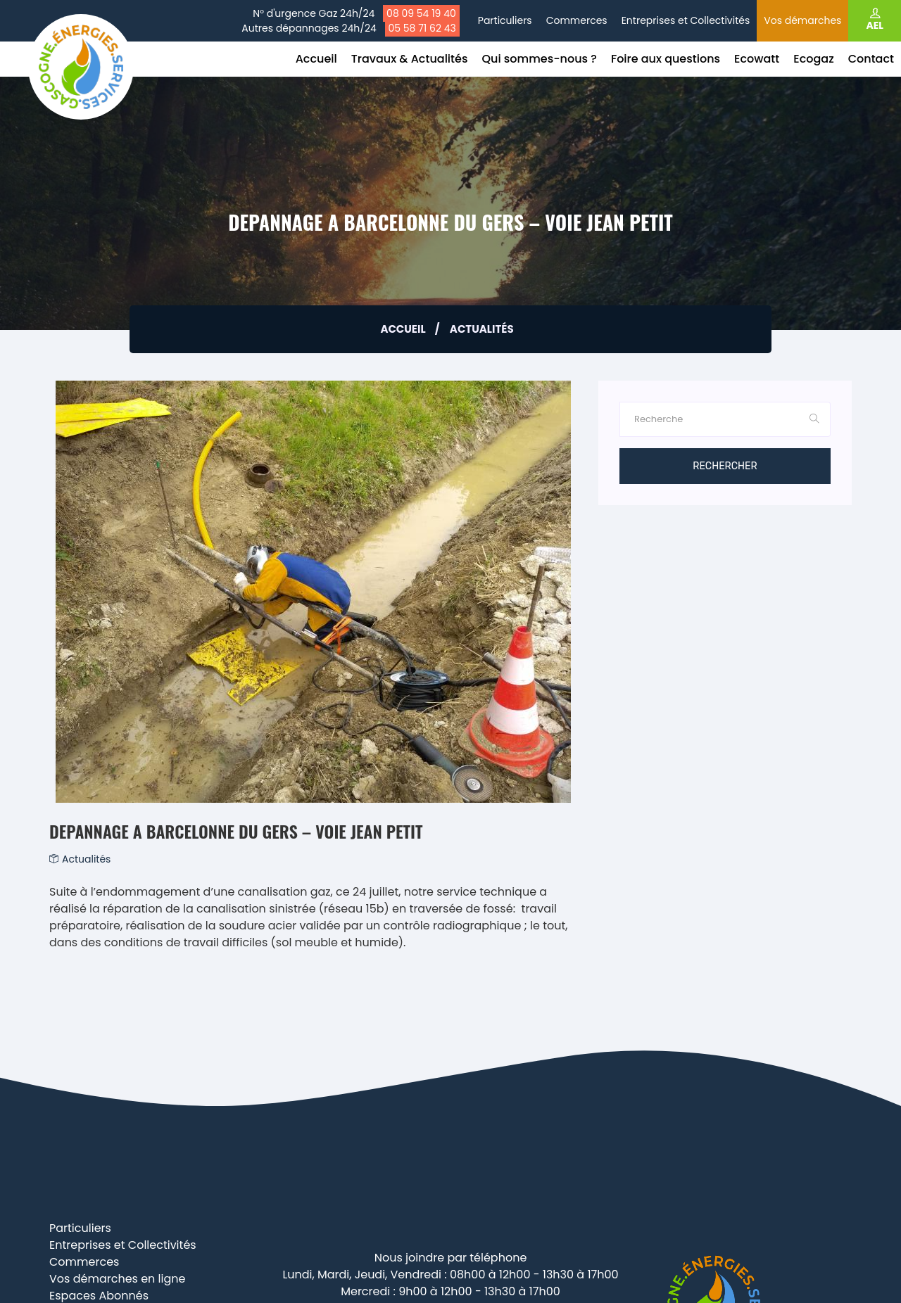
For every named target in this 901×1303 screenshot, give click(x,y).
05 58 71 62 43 (422, 28)
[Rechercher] (709, 419)
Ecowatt (756, 59)
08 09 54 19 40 (421, 13)
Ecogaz (813, 59)
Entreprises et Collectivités (686, 20)
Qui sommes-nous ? (538, 59)
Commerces (576, 20)
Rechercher (725, 466)
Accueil (316, 59)
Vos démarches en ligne (117, 1279)
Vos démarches (802, 20)
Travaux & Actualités (409, 59)
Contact (871, 59)
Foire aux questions (665, 59)
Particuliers (505, 20)
